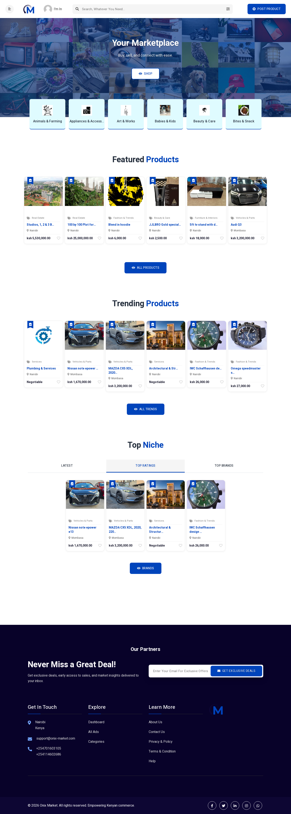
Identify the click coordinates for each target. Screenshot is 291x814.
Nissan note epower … (82, 368)
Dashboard (96, 722)
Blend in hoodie (119, 225)
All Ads (93, 731)
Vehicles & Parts (245, 218)
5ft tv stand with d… (204, 225)
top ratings (145, 465)
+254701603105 (48, 748)
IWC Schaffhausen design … (202, 530)
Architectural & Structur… (160, 530)
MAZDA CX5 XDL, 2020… (120, 370)
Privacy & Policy (160, 741)
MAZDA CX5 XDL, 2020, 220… (125, 530)
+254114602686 (48, 754)
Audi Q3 (236, 225)
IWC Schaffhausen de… (206, 368)
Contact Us (157, 731)
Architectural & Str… (163, 368)
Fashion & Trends (123, 218)
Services (37, 362)
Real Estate (38, 218)
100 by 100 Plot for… (81, 225)
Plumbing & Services (41, 368)
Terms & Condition (162, 751)
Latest (67, 465)
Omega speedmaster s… (246, 370)
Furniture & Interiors (206, 218)
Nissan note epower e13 (83, 530)
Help (152, 761)
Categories (96, 741)
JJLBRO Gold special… (165, 225)
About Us (155, 722)
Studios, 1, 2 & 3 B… (40, 225)
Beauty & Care (162, 218)
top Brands (224, 465)
